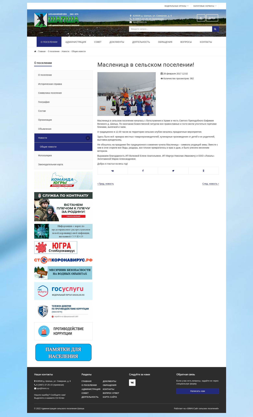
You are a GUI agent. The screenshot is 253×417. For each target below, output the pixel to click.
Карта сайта (110, 398)
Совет (97, 42)
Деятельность (141, 42)
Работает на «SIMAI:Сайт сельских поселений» (196, 409)
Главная (42, 52)
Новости (65, 52)
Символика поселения (50, 93)
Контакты (206, 42)
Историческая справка (50, 84)
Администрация (75, 42)
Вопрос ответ (111, 394)
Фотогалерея (45, 156)
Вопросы (186, 42)
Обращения (165, 42)
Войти (212, 18)
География (44, 102)
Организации (45, 120)
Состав (42, 111)
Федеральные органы (175, 7)
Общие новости (78, 52)
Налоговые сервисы (203, 7)
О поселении (49, 42)
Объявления (44, 129)
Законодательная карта (50, 165)
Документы (117, 42)
